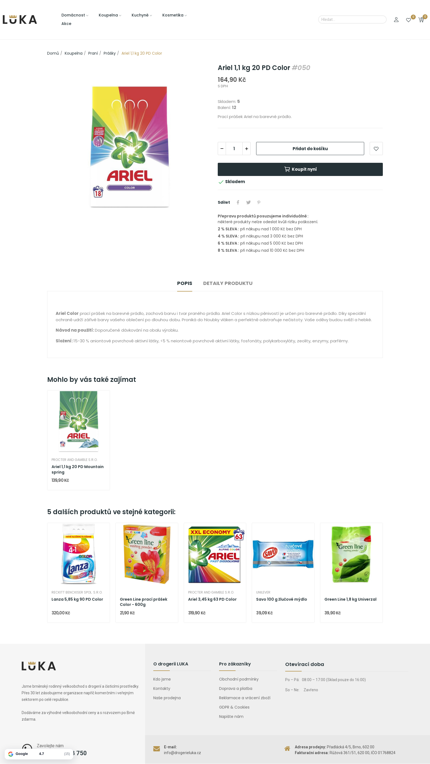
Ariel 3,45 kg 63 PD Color (212, 599)
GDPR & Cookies (234, 707)
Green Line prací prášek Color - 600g (143, 602)
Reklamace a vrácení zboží (244, 698)
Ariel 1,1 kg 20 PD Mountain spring (78, 469)
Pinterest (259, 202)
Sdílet (238, 202)
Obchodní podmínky (239, 679)
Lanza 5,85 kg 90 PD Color (77, 599)
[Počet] (234, 148)
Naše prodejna (167, 698)
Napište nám (231, 716)
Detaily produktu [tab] (228, 283)
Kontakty (161, 688)
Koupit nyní (300, 169)
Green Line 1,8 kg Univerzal (350, 599)
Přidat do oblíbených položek (376, 148)
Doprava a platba (235, 688)
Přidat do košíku (310, 149)
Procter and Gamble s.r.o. (75, 459)
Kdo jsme (162, 679)
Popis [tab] (184, 283)
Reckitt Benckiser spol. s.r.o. (77, 592)
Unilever (263, 592)
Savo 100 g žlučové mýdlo (281, 599)
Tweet (248, 202)
